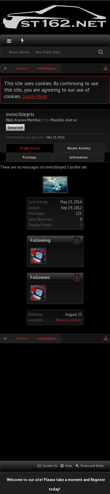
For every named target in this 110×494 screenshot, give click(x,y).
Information (79, 157)
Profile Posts (30, 148)
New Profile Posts (47, 52)
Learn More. (35, 96)
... (67, 52)
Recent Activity (19, 52)
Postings (29, 157)
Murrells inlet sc (69, 320)
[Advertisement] (55, 401)
